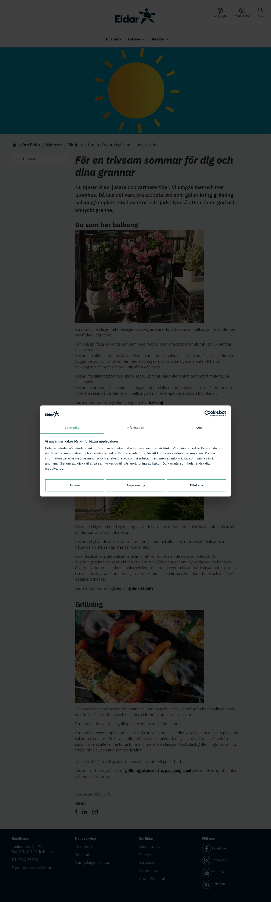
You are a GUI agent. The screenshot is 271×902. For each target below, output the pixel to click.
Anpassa (135, 485)
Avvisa (75, 485)
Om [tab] (199, 427)
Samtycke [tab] (72, 427)
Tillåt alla (196, 485)
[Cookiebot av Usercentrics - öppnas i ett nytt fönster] (207, 414)
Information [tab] (135, 427)
